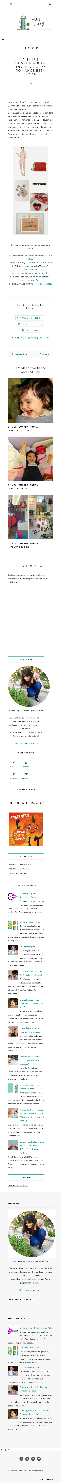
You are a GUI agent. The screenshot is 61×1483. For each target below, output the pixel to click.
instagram (26, 764)
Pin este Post (32, 330)
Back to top (45, 1479)
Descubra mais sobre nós (26, 743)
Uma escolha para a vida (30, 946)
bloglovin (26, 775)
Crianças (12, 864)
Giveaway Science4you (30, 922)
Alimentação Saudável (18, 873)
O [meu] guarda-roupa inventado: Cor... (23, 545)
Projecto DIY (14, 869)
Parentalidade (25, 864)
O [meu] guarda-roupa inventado (34, 338)
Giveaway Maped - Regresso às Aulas (36, 1328)
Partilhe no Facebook (31, 318)
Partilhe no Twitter (32, 324)
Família (26, 869)
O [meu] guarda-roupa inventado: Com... (23, 428)
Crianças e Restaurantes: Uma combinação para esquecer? (31, 1060)
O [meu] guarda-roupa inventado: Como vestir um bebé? (31, 1003)
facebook (13, 764)
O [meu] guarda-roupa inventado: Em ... (23, 487)
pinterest (13, 775)
